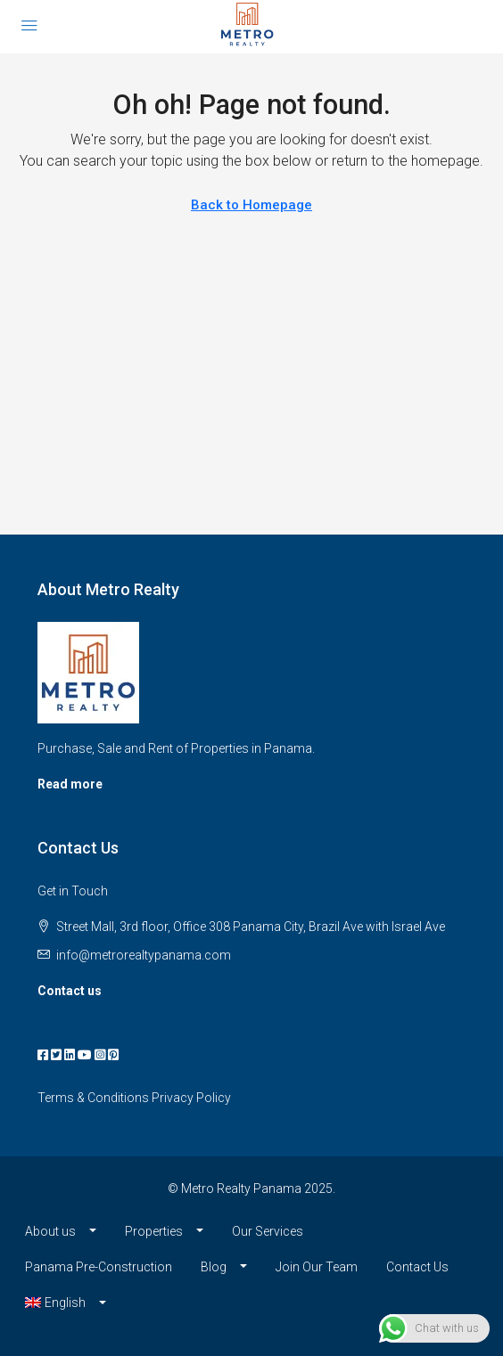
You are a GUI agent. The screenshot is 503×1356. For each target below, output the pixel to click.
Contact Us (417, 1267)
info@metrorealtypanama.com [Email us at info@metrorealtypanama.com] (143, 955)
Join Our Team (317, 1267)
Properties (154, 1231)
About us (50, 1231)
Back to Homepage (251, 205)
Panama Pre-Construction (98, 1267)
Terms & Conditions (93, 1098)
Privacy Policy (191, 1098)
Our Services (267, 1231)
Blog (214, 1267)
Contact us (69, 991)
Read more (70, 784)
